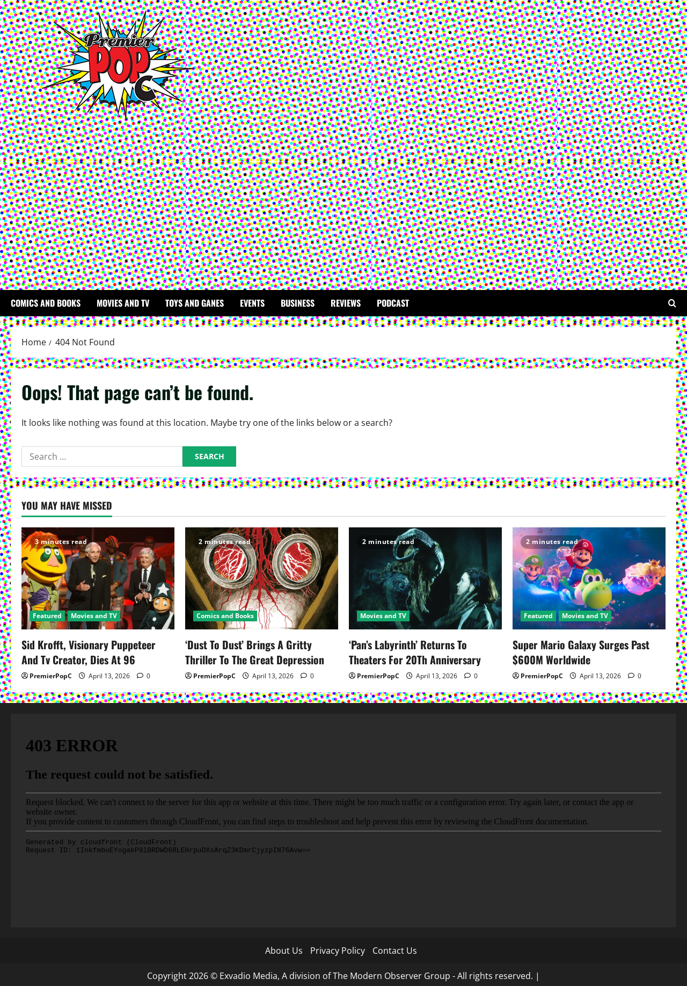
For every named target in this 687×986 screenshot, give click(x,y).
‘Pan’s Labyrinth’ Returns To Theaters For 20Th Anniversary (421, 650)
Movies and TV (123, 302)
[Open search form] (672, 303)
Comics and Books (46, 302)
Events (252, 302)
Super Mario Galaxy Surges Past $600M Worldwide (575, 650)
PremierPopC (51, 673)
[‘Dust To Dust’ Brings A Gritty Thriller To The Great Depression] (261, 578)
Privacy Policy (337, 948)
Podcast (393, 302)
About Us (284, 948)
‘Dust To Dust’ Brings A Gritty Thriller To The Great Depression (259, 650)
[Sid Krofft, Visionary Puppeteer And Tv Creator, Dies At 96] (97, 578)
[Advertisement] (341, 199)
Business (298, 302)
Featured (47, 615)
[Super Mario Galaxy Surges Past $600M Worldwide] (589, 578)
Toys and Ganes (194, 302)
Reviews (346, 302)
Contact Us (394, 948)
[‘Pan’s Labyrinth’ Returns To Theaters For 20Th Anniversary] (425, 578)
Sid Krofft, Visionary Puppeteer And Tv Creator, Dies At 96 (96, 650)
